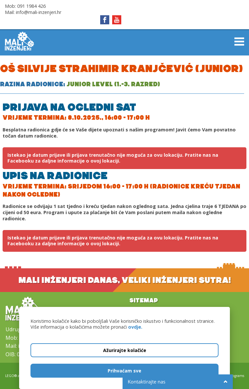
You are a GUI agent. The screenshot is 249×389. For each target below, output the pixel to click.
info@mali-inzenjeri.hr (38, 12)
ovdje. (135, 327)
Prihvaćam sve (124, 371)
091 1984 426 (31, 6)
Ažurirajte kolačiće (124, 350)
